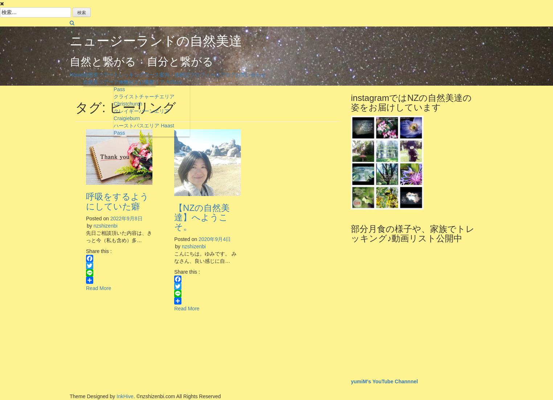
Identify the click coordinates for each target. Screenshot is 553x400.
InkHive (125, 396)
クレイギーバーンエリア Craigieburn (141, 114)
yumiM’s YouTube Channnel (384, 381)
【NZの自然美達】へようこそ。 (202, 217)
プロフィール (205, 75)
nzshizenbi (106, 226)
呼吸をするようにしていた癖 (117, 201)
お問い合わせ (250, 75)
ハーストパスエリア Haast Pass (144, 129)
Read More (98, 288)
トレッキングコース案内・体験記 (152, 75)
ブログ (227, 75)
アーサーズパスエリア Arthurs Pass (148, 85)
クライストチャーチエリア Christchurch (144, 100)
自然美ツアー (98, 75)
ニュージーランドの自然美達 (156, 40)
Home (76, 75)
